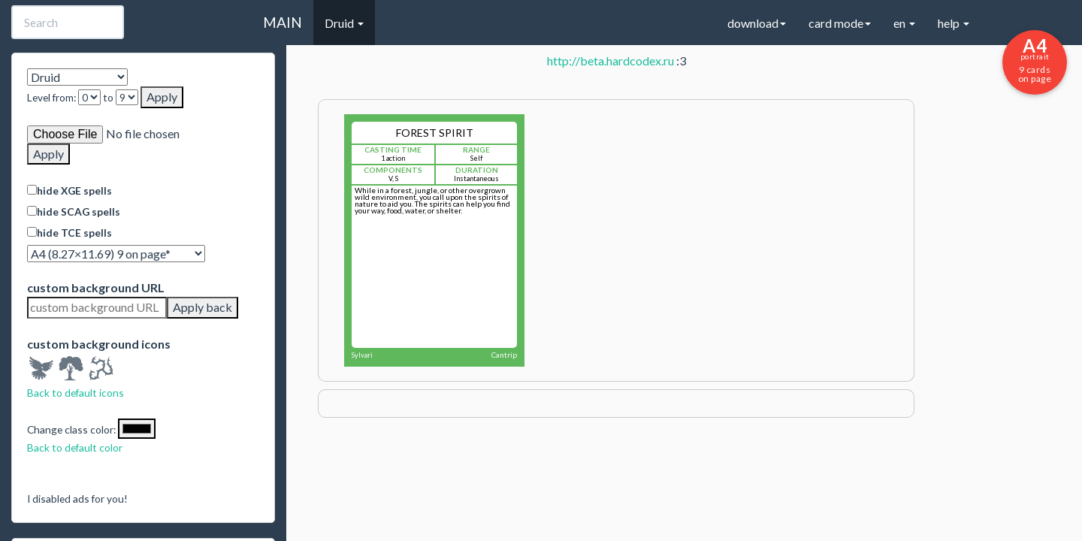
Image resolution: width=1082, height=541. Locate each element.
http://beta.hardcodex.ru (610, 60)
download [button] (756, 23)
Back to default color (74, 447)
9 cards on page (1034, 59)
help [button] (953, 23)
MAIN (282, 22)
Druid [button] (344, 23)
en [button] (904, 23)
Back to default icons (75, 392)
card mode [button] (839, 23)
